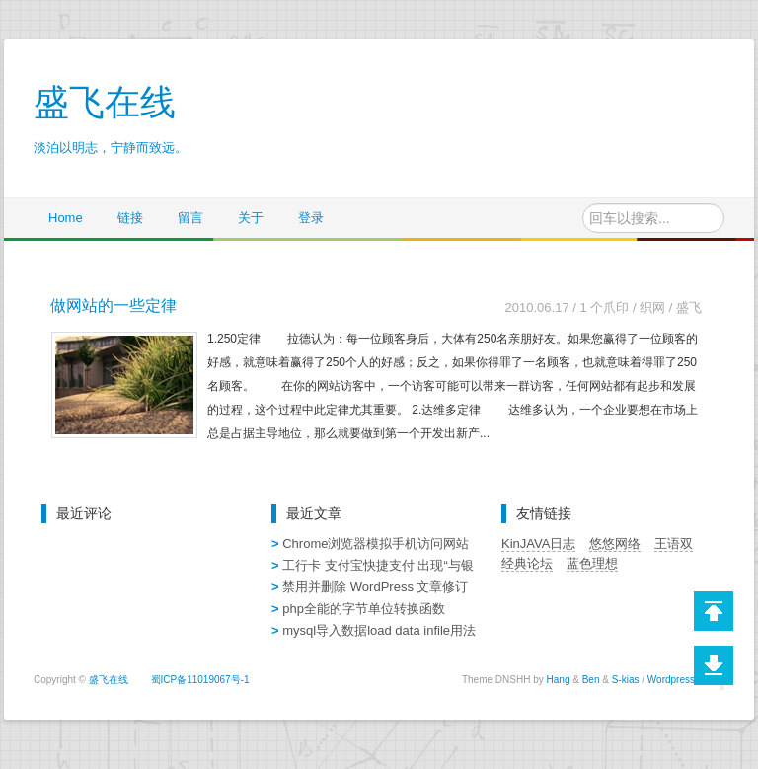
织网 (652, 307)
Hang (558, 679)
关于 (251, 217)
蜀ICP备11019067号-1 (200, 679)
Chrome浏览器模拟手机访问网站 (375, 543)
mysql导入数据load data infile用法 (379, 630)
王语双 (673, 543)
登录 (311, 217)
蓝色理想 (592, 563)
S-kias (626, 679)
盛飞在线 (108, 679)
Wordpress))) (676, 679)
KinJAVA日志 (538, 543)
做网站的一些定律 (113, 305)
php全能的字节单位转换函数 (363, 608)
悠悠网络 (615, 543)
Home (65, 217)
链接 (130, 217)
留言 (190, 217)
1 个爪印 (604, 307)
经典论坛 (527, 563)
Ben (591, 679)
